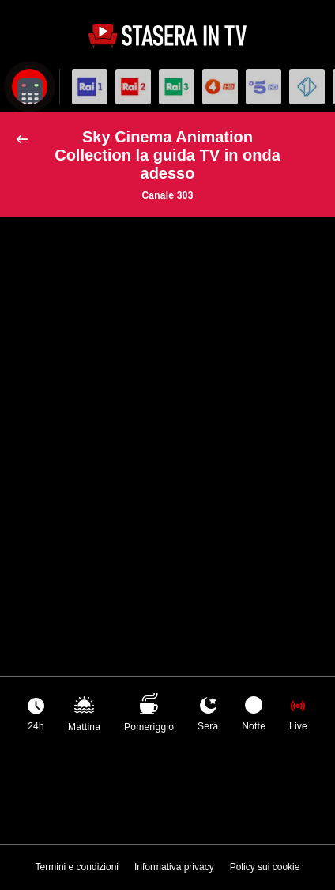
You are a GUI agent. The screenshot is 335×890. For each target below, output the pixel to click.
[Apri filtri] (29, 86)
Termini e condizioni (77, 867)
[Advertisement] (167, 404)
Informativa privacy (174, 867)
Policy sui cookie (265, 867)
